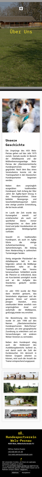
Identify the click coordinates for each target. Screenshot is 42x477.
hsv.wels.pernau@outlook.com (20, 454)
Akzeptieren (26, 473)
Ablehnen (15, 473)
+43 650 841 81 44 (15, 452)
